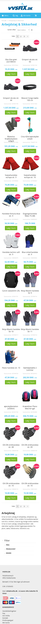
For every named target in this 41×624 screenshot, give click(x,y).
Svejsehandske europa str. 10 (30, 176)
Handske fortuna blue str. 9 (11, 214)
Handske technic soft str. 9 (11, 253)
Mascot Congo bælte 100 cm (29, 99)
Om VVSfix (6, 616)
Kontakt (5, 618)
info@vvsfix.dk (11, 591)
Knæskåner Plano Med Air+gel (30, 407)
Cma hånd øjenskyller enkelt (30, 137)
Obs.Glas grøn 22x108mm (11, 60)
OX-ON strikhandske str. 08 (11, 446)
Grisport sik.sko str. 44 (11, 99)
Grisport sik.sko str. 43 (30, 60)
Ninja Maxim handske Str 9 (30, 292)
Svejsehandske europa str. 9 (11, 176)
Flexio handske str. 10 (11, 368)
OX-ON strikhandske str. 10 (11, 484)
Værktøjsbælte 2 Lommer (30, 369)
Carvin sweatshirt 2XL (11, 291)
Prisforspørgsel (7, 620)
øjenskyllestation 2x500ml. (11, 407)
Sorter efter (12, 30)
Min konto (6, 623)
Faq (3, 613)
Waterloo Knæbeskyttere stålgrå (11, 138)
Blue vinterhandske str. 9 (30, 253)
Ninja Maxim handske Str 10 (11, 330)
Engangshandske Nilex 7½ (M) (30, 214)
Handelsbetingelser (9, 611)
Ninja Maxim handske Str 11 (30, 330)
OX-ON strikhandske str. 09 (30, 446)
